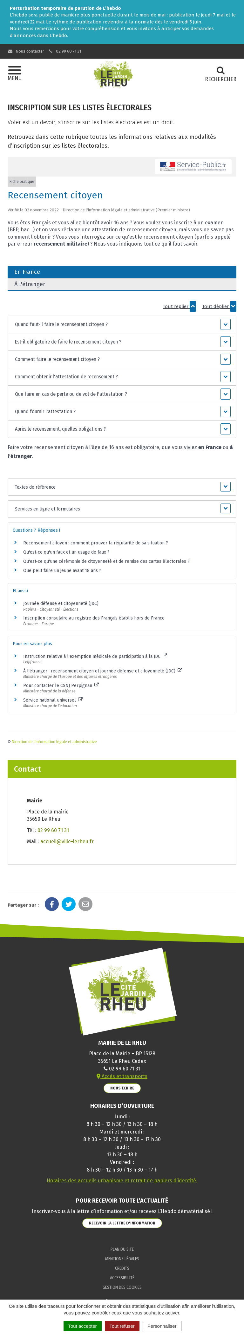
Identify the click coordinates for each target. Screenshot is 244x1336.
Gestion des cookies (122, 1287)
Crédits (122, 1268)
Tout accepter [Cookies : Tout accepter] (82, 1326)
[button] (122, 324)
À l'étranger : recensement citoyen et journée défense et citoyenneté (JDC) (102, 671)
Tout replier (179, 306)
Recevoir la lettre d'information (122, 1223)
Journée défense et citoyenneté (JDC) (60, 603)
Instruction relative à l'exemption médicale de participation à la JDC (95, 656)
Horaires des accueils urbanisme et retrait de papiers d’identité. (122, 1181)
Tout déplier (219, 306)
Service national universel (53, 700)
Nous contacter (26, 51)
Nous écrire (122, 1088)
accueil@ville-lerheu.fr (67, 841)
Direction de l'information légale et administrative (54, 742)
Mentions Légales (122, 1259)
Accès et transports (122, 1076)
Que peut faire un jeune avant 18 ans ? (62, 570)
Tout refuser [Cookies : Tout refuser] (122, 1326)
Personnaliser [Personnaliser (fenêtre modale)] (162, 1326)
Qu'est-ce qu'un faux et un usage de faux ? (66, 552)
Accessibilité (122, 1278)
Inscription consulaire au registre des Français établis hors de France (94, 618)
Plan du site (122, 1249)
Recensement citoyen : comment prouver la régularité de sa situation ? (95, 543)
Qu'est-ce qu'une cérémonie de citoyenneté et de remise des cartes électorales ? (106, 561)
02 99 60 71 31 (64, 51)
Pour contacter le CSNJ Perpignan (61, 685)
